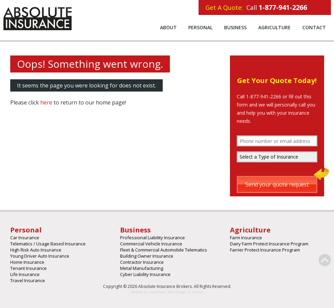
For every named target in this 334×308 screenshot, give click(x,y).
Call (256, 7)
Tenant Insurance (28, 268)
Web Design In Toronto (185, 292)
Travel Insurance (27, 280)
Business (235, 27)
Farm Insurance (246, 237)
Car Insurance (24, 237)
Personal (200, 27)
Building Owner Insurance (146, 256)
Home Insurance (27, 262)
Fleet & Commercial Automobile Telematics (163, 250)
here (46, 102)
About (168, 27)
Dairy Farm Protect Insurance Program (269, 244)
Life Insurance (25, 274)
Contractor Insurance (142, 262)
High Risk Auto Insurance (35, 250)
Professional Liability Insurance (152, 237)
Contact (314, 27)
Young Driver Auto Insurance (39, 256)
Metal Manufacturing (141, 268)
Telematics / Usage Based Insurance (48, 244)
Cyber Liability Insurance (145, 274)
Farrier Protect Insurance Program (265, 250)
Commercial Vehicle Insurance (151, 244)
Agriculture (274, 27)
